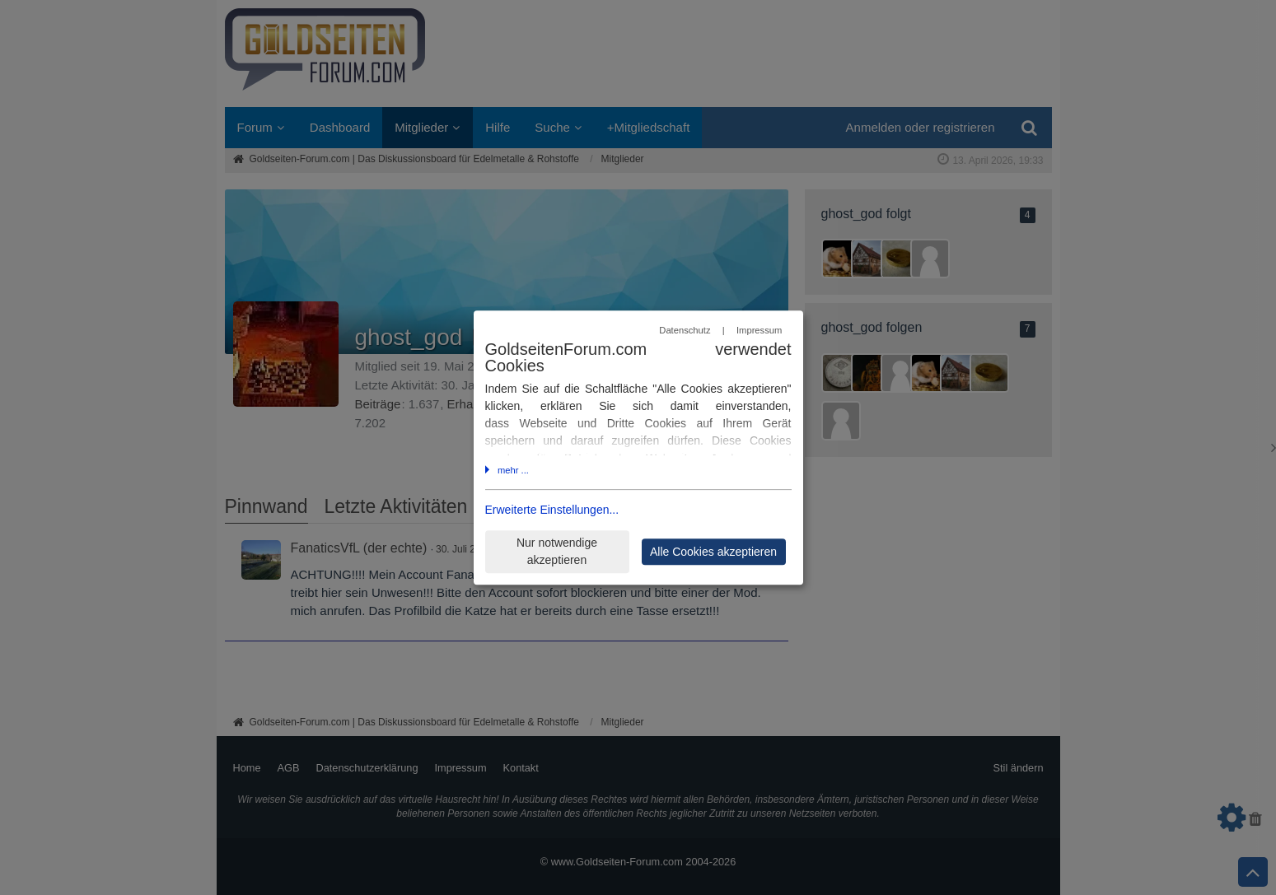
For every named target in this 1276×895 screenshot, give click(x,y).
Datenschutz (684, 331)
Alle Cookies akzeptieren (713, 551)
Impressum (759, 331)
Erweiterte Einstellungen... (552, 509)
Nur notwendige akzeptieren (556, 551)
